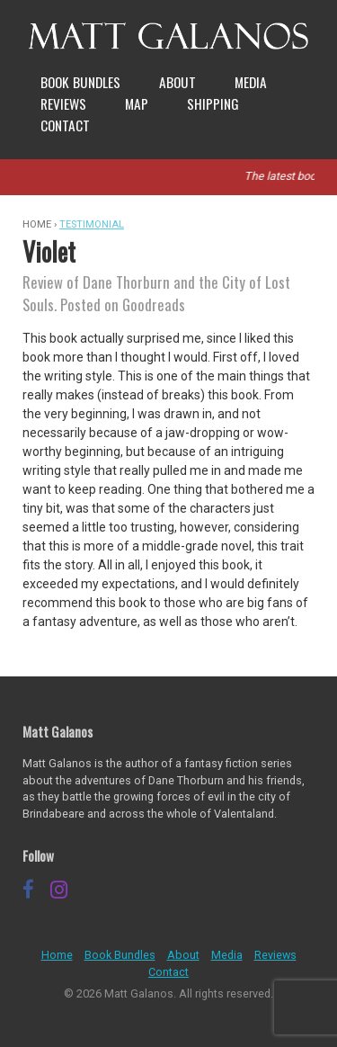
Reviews (63, 103)
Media (251, 82)
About (177, 82)
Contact (65, 125)
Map (136, 103)
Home (57, 955)
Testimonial (91, 224)
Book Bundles (80, 82)
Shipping (213, 103)
